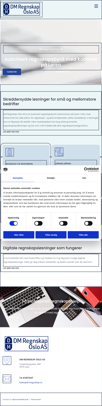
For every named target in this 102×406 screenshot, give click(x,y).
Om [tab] (84, 178)
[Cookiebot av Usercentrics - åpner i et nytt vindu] (86, 169)
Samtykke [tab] (18, 178)
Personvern (36, 399)
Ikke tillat (18, 235)
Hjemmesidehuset (20, 399)
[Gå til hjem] (21, 14)
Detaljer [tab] (51, 178)
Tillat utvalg (51, 235)
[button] (12, 72)
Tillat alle (83, 235)
